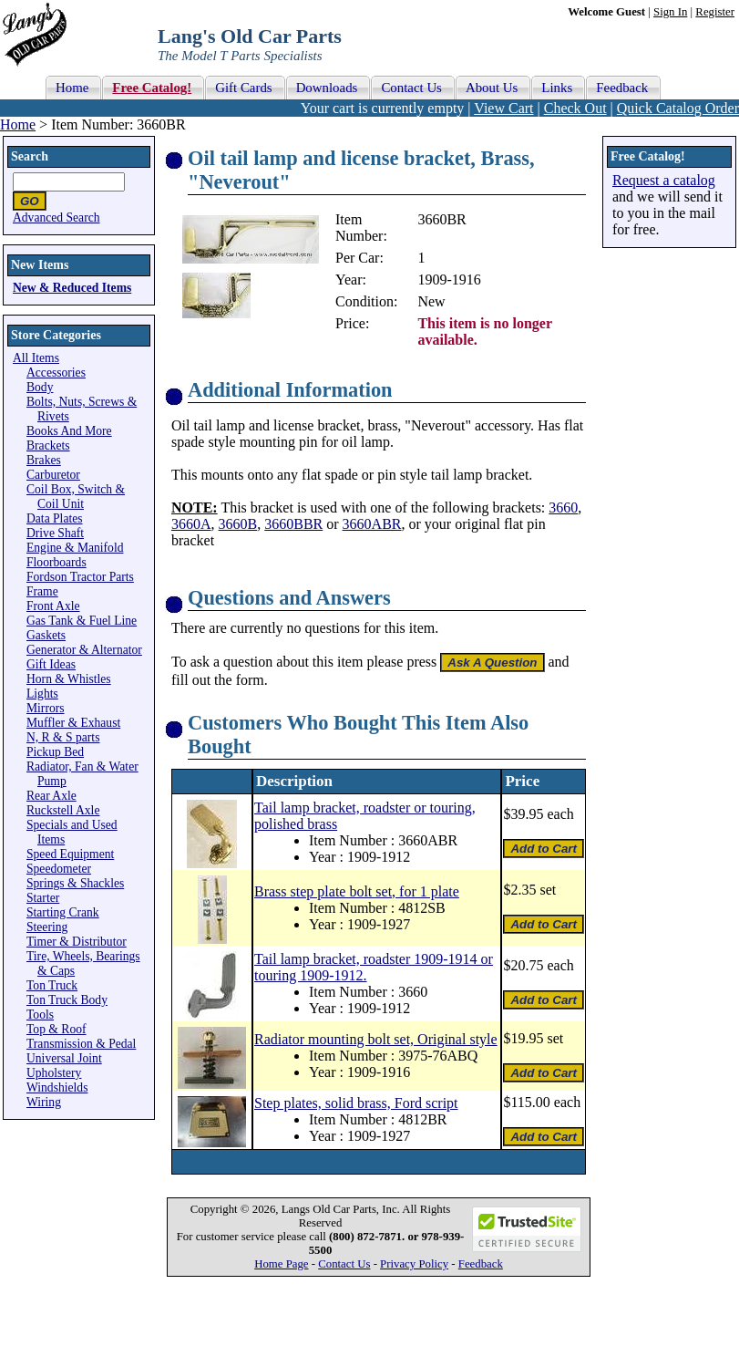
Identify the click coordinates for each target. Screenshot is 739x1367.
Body (39, 387)
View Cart (503, 108)
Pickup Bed (55, 752)
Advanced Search (56, 217)
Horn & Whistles (68, 679)
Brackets (48, 445)
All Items (36, 358)
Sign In (670, 11)
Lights (42, 693)
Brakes (43, 460)
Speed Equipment (70, 854)
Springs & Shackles (75, 883)
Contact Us (344, 1264)
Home (18, 124)
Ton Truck (51, 985)
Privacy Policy (414, 1264)
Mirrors (45, 708)
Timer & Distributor (76, 941)
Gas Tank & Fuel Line (81, 620)
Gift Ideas (51, 664)
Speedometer (58, 868)
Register (714, 11)
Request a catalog (663, 180)
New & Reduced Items (72, 288)
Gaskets (46, 635)
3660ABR (372, 524)
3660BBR (293, 524)
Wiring (43, 1102)
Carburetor (53, 475)
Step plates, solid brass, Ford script (356, 1103)
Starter (42, 898)
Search (29, 156)
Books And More (69, 431)
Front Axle (53, 606)
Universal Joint (64, 1058)
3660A (191, 524)
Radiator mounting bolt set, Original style (376, 1039)
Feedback (480, 1264)
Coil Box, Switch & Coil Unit (75, 496)
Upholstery (53, 1073)
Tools (40, 1014)
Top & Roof (56, 1029)
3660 (563, 507)
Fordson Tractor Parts (80, 577)
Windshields (56, 1087)
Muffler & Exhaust (73, 723)
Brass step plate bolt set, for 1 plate (356, 891)
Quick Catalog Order (678, 108)
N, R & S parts (62, 737)
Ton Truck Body (67, 1000)
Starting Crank (62, 912)
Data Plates (54, 518)
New (431, 301)
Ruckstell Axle (62, 810)
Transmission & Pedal (81, 1044)
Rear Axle (51, 796)
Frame (42, 591)
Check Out (575, 108)
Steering (46, 927)
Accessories (56, 372)
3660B (238, 524)
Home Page (281, 1264)
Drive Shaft (55, 533)
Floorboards (56, 562)
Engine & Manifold (74, 547)
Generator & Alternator (84, 650)
